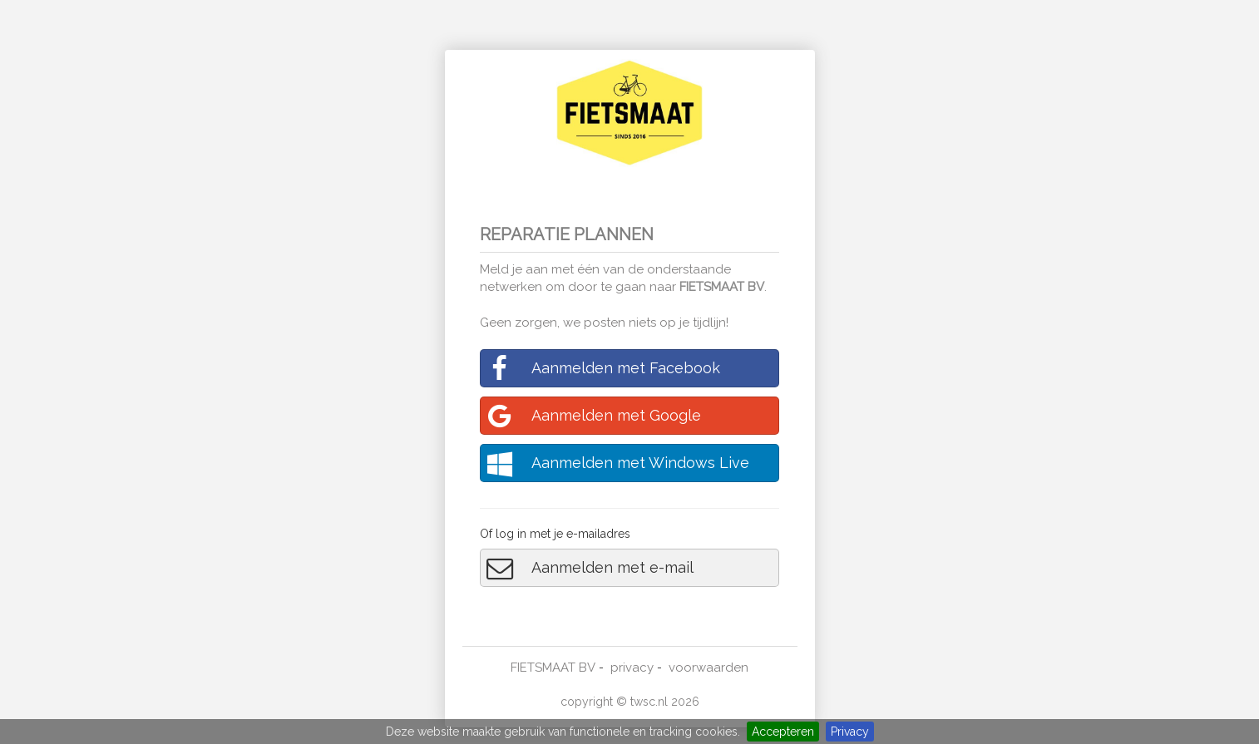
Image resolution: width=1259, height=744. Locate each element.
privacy (632, 667)
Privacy (850, 731)
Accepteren (783, 731)
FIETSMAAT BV (721, 286)
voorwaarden (708, 667)
